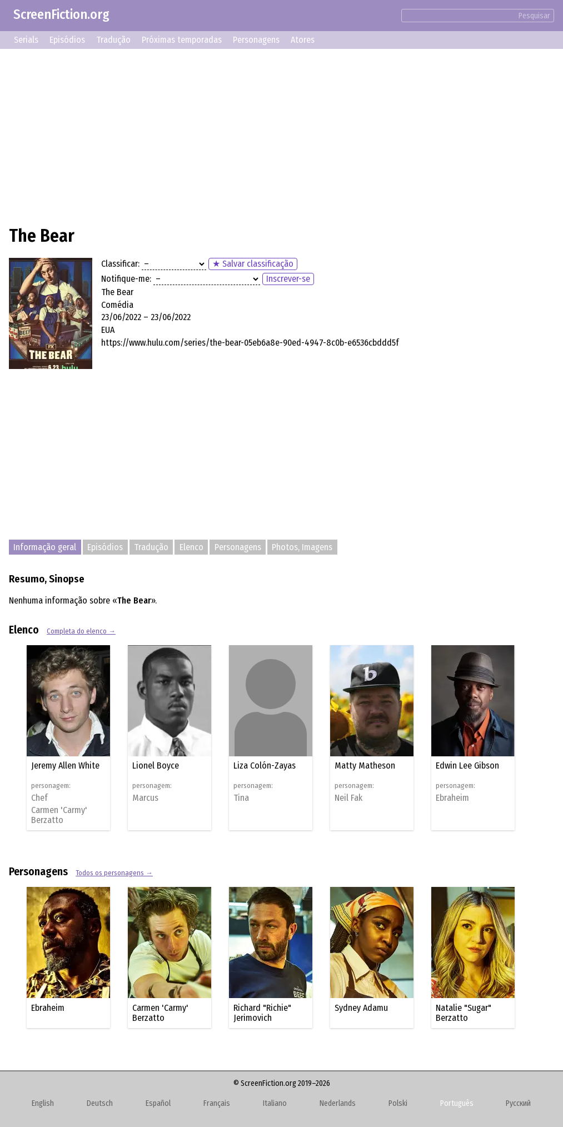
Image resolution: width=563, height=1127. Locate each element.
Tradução (113, 39)
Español (158, 1103)
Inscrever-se (288, 278)
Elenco (191, 547)
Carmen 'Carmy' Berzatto (59, 815)
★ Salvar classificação (252, 263)
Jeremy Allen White (65, 765)
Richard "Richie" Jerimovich (262, 1013)
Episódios (67, 39)
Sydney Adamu (361, 1008)
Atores (303, 39)
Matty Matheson (365, 765)
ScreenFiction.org (61, 14)
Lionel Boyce (155, 765)
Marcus (145, 798)
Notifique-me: (126, 278)
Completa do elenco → (81, 631)
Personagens (256, 39)
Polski (397, 1103)
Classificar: (120, 263)
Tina (241, 798)
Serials (26, 39)
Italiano (275, 1103)
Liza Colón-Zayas (264, 765)
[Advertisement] (281, 135)
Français (216, 1103)
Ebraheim (452, 798)
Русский (518, 1103)
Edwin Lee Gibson (467, 765)
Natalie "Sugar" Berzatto (463, 1013)
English (43, 1103)
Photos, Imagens (302, 547)
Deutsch (100, 1103)
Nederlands (338, 1103)
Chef (39, 798)
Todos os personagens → (114, 873)
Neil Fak (348, 798)
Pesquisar (534, 16)
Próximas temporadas (182, 39)
